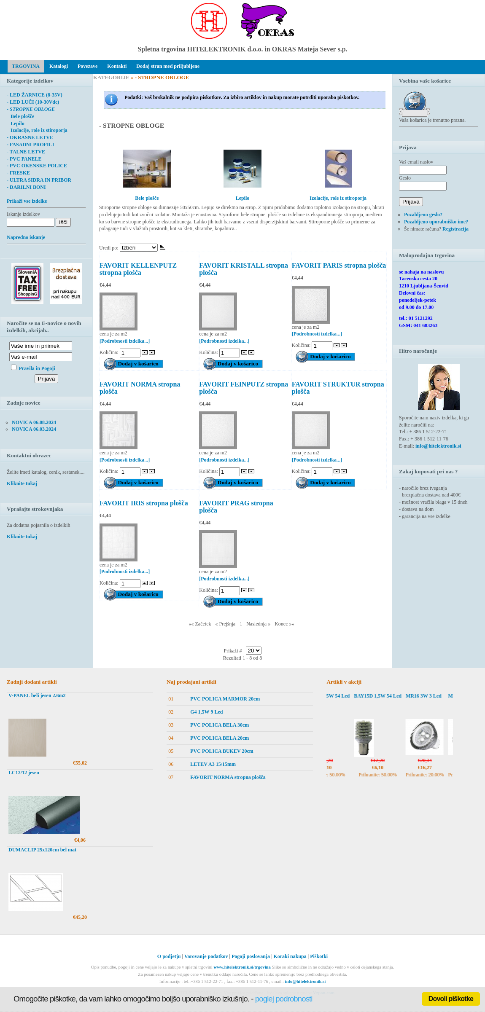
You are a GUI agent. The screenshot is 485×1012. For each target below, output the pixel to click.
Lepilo (15, 123)
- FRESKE (18, 173)
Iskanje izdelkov (23, 214)
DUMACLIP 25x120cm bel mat (42, 850)
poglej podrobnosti (284, 998)
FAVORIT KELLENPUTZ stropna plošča (138, 269)
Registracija (455, 229)
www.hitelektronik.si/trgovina (241, 967)
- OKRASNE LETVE (30, 137)
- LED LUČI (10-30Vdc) (33, 102)
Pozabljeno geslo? (423, 214)
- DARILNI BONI (26, 187)
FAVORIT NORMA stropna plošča (140, 388)
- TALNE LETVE (26, 152)
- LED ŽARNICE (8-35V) (34, 95)
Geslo (405, 178)
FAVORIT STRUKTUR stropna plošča (338, 388)
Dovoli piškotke (450, 998)
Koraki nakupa (289, 956)
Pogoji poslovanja (251, 956)
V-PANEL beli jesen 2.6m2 (37, 695)
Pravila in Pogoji (37, 368)
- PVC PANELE (24, 159)
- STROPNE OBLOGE (31, 109)
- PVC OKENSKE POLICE (37, 166)
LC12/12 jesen (23, 773)
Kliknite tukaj (22, 483)
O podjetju (169, 956)
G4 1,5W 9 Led (206, 712)
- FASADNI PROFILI (30, 145)
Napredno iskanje (26, 237)
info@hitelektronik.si (438, 446)
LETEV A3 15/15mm (213, 764)
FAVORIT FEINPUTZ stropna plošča (243, 388)
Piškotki (319, 956)
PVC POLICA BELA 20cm (219, 738)
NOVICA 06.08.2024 (34, 422)
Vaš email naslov (416, 162)
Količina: (110, 352)
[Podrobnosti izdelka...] (125, 341)
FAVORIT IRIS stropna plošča (144, 503)
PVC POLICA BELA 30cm (219, 725)
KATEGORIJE (111, 77)
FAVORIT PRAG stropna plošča (236, 506)
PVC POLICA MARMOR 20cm (225, 699)
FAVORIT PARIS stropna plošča (339, 265)
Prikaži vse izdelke (27, 201)
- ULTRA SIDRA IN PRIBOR (39, 180)
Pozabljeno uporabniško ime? (436, 222)
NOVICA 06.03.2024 (34, 429)
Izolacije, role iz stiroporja (37, 130)
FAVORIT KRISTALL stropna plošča (243, 269)
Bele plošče (20, 116)
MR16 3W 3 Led (429, 696)
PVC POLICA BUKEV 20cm (221, 751)
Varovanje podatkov (206, 956)
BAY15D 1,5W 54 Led (332, 696)
